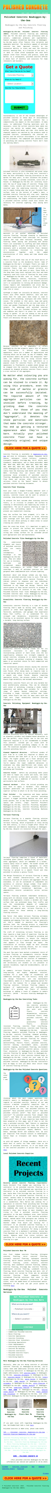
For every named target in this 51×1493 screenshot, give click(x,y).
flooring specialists (37, 1396)
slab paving (19, 1381)
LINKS (27, 13)
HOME (23, 13)
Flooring (20, 1469)
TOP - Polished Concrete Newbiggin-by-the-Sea (24, 1432)
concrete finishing (22, 1034)
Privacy (46, 1473)
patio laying (30, 1379)
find (10, 1254)
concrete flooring (11, 1275)
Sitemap (5, 1467)
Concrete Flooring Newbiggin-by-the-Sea (19, 1434)
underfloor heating (21, 1387)
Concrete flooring (10, 454)
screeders (7, 1383)
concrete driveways (21, 1375)
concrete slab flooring (37, 1028)
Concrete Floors (8, 1469)
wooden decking (28, 1385)
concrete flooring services (17, 1066)
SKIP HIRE (13, 1390)
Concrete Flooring (19, 1467)
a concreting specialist (13, 1371)
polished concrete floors (16, 1040)
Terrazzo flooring (10, 818)
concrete (44, 475)
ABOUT (32, 13)
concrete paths (30, 1373)
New (33, 1467)
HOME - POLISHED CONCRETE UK (25, 1456)
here (12, 1286)
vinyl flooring (39, 1383)
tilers (45, 1377)
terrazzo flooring (33, 875)
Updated (41, 1467)
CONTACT (38, 13)
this (5, 1150)
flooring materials (31, 124)
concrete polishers (35, 469)
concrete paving (14, 1377)
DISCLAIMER (45, 13)
